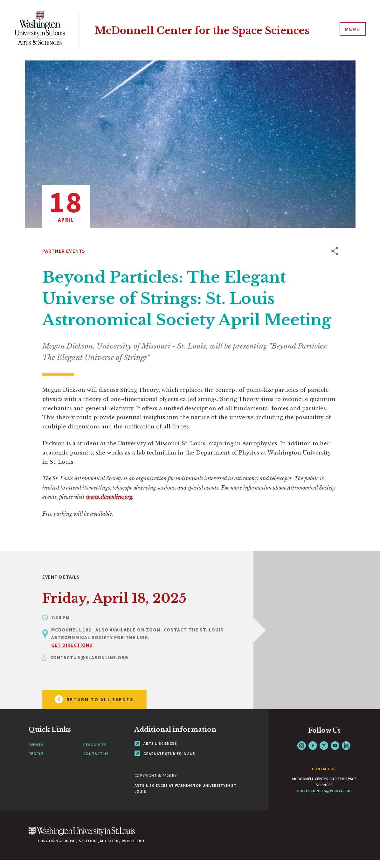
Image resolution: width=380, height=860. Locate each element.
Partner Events (64, 251)
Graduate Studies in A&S (165, 753)
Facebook (312, 745)
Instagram (301, 745)
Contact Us (96, 753)
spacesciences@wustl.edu (324, 790)
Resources (94, 744)
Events (36, 744)
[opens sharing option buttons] (334, 391)
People (36, 753)
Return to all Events (91, 699)
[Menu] (351, 30)
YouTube (335, 745)
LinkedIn (346, 745)
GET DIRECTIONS (72, 645)
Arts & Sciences (156, 743)
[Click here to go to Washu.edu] (82, 834)
